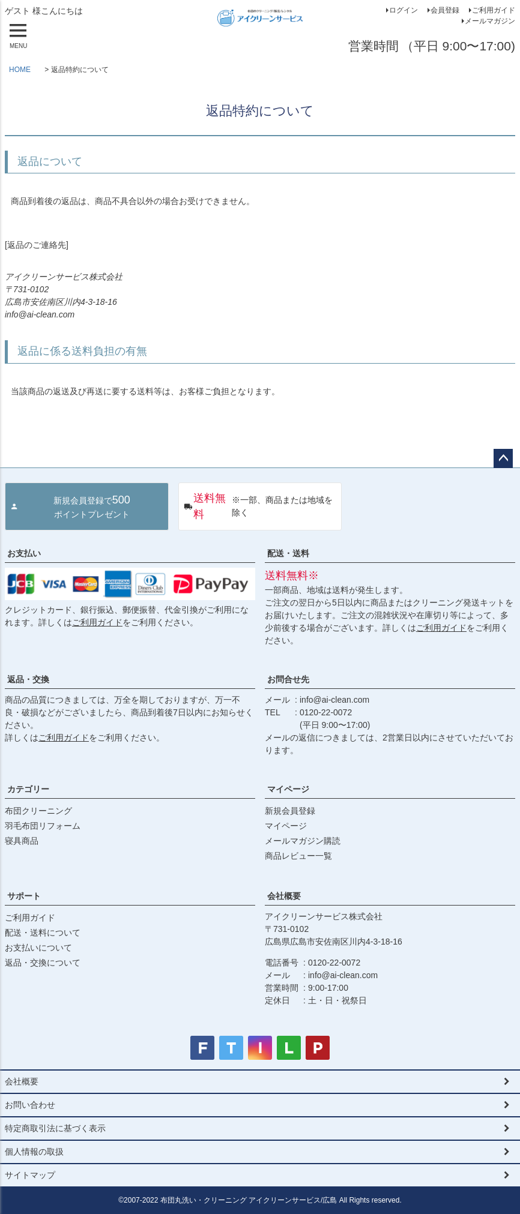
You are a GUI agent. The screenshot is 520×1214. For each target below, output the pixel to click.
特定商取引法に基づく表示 (55, 1128)
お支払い (24, 553)
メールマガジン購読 (302, 841)
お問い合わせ (30, 1105)
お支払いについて (38, 947)
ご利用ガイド (493, 10)
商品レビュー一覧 (298, 856)
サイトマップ (30, 1175)
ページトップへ (503, 458)
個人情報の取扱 (34, 1151)
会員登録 (445, 10)
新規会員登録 (290, 811)
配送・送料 (288, 553)
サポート (24, 896)
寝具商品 (21, 841)
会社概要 (284, 896)
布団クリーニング (38, 811)
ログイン (403, 10)
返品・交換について (42, 962)
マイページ (288, 789)
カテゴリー (28, 789)
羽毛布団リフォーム (42, 826)
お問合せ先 (288, 679)
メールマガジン (490, 21)
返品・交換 (28, 679)
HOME (20, 69)
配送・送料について (42, 932)
